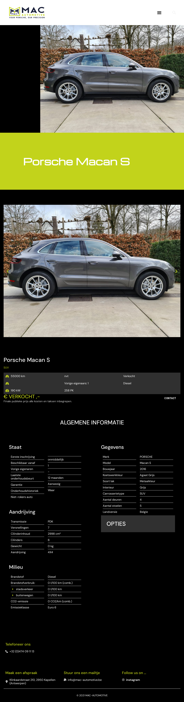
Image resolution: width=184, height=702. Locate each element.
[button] (159, 12)
